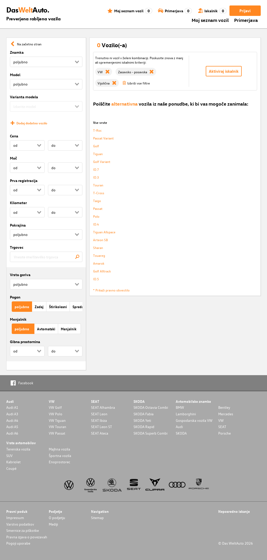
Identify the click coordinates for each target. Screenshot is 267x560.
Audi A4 (12, 420)
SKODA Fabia (144, 413)
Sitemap (97, 517)
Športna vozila (60, 455)
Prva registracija (24, 180)
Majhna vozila (59, 449)
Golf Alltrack (102, 271)
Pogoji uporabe (18, 543)
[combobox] (46, 257)
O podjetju (57, 517)
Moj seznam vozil (210, 20)
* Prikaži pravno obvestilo (111, 290)
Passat (97, 208)
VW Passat (57, 433)
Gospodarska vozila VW (194, 420)
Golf (96, 146)
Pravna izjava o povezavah (26, 536)
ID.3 (96, 177)
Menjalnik (18, 319)
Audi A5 (12, 426)
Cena (14, 135)
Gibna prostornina (25, 341)
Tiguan (98, 153)
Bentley (224, 407)
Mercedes (225, 413)
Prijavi (245, 10)
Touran (98, 185)
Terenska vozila (18, 449)
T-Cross (98, 193)
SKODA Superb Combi (150, 433)
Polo (96, 216)
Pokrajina (18, 225)
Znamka (17, 52)
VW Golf (55, 407)
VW (221, 420)
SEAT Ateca (99, 433)
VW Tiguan (57, 420)
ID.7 (96, 169)
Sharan (98, 247)
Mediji (53, 524)
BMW (180, 407)
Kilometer (18, 202)
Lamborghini (186, 413)
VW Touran (57, 426)
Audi (179, 426)
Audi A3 (12, 413)
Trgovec (16, 247)
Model (15, 74)
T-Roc (97, 130)
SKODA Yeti (142, 420)
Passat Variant (103, 138)
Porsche (224, 433)
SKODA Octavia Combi (151, 407)
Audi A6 (12, 433)
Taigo (97, 200)
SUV (9, 455)
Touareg (99, 255)
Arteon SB (100, 240)
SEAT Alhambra (103, 407)
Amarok (98, 263)
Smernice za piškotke (22, 530)
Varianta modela (24, 96)
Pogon (15, 297)
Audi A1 (12, 407)
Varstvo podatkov (20, 524)
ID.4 (96, 224)
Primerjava (246, 20)
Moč (13, 158)
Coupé (11, 468)
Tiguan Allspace (104, 232)
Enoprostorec (59, 461)
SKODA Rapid (144, 426)
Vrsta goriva (20, 274)
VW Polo (55, 413)
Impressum (15, 517)
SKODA (181, 433)
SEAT (222, 426)
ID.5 (96, 279)
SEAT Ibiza (99, 420)
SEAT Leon (99, 413)
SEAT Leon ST (101, 426)
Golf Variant (101, 161)
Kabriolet (13, 461)
